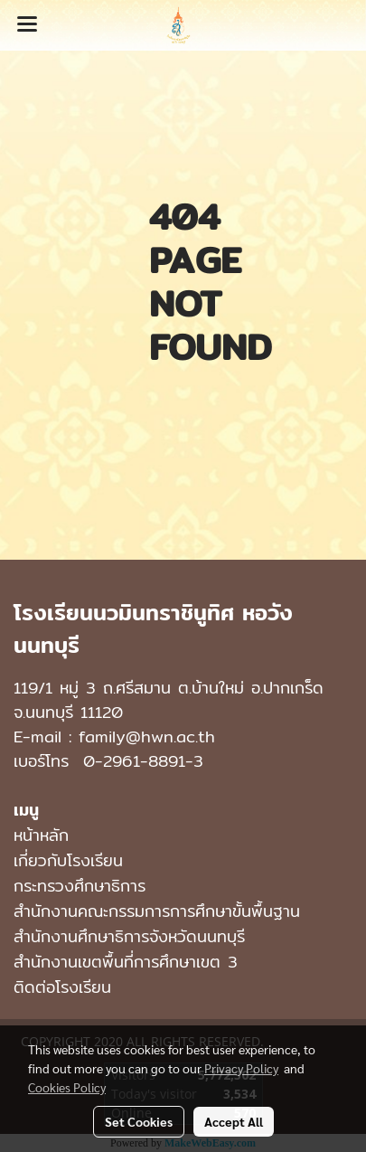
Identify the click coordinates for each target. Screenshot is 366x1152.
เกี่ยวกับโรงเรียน (68, 860)
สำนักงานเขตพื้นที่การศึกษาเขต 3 (126, 962)
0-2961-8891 (134, 761)
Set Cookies (139, 1121)
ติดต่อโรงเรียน (62, 987)
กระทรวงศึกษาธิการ (79, 886)
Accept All (233, 1121)
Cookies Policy (67, 1087)
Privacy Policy (241, 1068)
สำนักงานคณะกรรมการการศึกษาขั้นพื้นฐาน (157, 911)
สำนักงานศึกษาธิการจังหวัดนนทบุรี (129, 936)
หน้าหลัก (41, 835)
